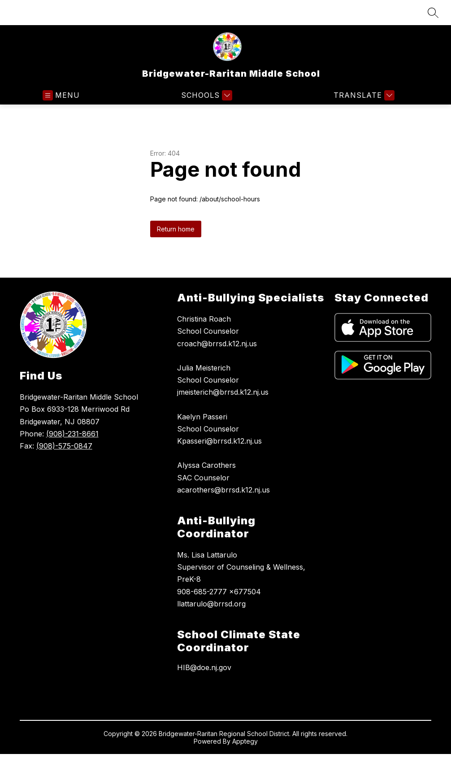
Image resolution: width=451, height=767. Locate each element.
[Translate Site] (363, 95)
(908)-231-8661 (72, 433)
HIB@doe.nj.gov (204, 667)
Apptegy (245, 741)
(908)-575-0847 (64, 445)
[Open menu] (61, 95)
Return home (176, 229)
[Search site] (433, 12)
